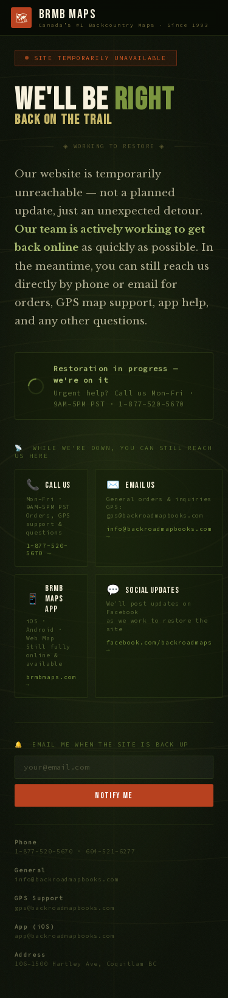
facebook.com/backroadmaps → (159, 647)
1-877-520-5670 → (47, 550)
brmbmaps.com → (51, 681)
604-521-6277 (111, 852)
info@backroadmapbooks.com (67, 880)
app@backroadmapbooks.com (65, 937)
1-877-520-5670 (44, 852)
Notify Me (114, 796)
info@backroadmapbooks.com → (159, 533)
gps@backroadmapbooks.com (65, 908)
